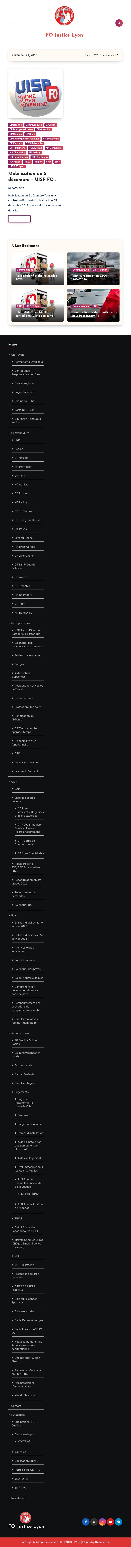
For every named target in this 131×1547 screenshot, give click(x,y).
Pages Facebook (25, 392)
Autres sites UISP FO (27, 1469)
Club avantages (24, 1434)
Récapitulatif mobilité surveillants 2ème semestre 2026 (34, 316)
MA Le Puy (34, 152)
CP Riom (30, 134)
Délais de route (24, 698)
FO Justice (18, 1414)
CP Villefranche (34, 143)
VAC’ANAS (24, 1441)
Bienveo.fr (24, 1115)
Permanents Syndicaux (29, 361)
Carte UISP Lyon (25, 410)
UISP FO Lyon (17, 166)
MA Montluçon (40, 157)
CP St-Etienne (51, 138)
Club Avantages (24, 1083)
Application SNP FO (27, 1461)
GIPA (17, 753)
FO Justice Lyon (64, 35)
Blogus (86, 1542)
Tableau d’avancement (28, 655)
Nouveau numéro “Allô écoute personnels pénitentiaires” (26, 1345)
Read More (17, 218)
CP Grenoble (43, 129)
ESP (95, 306)
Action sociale (20, 1033)
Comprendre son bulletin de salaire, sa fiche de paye (24, 990)
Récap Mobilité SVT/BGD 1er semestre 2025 (25, 867)
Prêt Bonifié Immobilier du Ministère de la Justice (29, 1183)
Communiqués (34, 125)
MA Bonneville (54, 148)
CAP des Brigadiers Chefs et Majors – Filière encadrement (28, 828)
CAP (19, 306)
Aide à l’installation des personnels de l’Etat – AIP (28, 1145)
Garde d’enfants (24, 1074)
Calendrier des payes (28, 969)
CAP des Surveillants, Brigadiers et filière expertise (29, 812)
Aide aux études (25, 1311)
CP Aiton (50, 125)
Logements (22, 1092)
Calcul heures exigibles (29, 978)
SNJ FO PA (21, 1478)
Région (38, 161)
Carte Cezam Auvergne (29, 1320)
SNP (48, 161)
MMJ (17, 1256)
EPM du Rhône (17, 148)
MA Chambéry (17, 152)
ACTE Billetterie (24, 1265)
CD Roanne (16, 125)
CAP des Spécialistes (31, 853)
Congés (19, 664)
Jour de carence (25, 960)
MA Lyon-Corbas (19, 157)
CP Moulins (16, 134)
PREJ (27, 161)
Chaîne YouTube (24, 401)
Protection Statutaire (28, 707)
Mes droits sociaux (26, 1395)
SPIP (57, 161)
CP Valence (16, 143)
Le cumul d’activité (26, 771)
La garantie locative (30, 1124)
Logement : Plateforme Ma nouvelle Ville (24, 1103)
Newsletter (18, 1498)
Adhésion (20, 1452)
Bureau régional (24, 383)
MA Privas (15, 161)
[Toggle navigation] (10, 23)
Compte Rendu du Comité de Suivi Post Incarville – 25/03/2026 (92, 316)
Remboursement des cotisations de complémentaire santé (25, 1006)
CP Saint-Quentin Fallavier (24, 138)
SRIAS (18, 1218)
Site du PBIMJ (30, 1193)
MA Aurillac (36, 148)
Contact (16, 1406)
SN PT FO (20, 1487)
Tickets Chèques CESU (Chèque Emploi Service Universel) (27, 1243)
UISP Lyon (17, 354)
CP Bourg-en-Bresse (21, 129)
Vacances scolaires (26, 762)
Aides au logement (29, 1158)
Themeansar (102, 1542)
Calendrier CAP (24, 905)
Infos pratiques (20, 623)
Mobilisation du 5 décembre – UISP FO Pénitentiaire (31, 179)
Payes (15, 915)
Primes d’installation (30, 1133)
